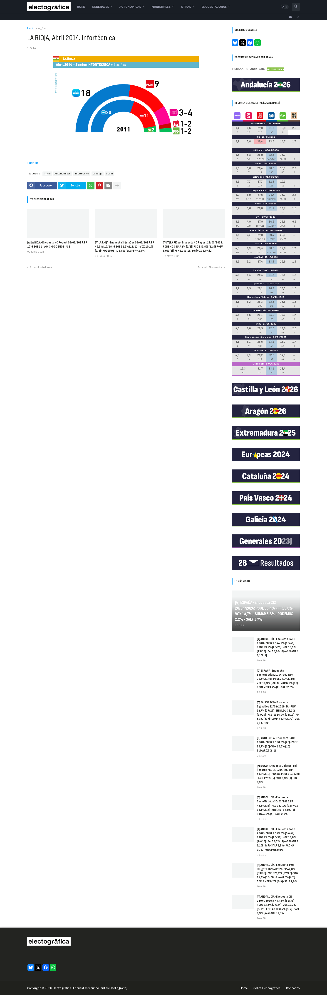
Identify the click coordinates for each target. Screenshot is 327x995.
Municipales (161, 7)
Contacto (293, 988)
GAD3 (258, 324)
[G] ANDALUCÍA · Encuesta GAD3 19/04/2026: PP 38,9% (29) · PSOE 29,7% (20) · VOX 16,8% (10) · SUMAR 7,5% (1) (277, 744)
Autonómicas (130, 7)
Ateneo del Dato (258, 230)
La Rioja (97, 173)
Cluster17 (258, 270)
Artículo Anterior (41, 267)
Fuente (32, 163)
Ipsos (258, 163)
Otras (186, 7)
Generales (100, 7)
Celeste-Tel (258, 310)
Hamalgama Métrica (258, 297)
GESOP (258, 243)
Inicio (31, 28)
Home (81, 7)
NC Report (258, 150)
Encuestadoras (214, 7)
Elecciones (259, 363)
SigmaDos (258, 177)
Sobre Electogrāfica (266, 988)
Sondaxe (258, 350)
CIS (258, 137)
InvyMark (258, 257)
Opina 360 (258, 283)
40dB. (258, 203)
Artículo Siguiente (210, 267)
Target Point (258, 190)
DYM (258, 217)
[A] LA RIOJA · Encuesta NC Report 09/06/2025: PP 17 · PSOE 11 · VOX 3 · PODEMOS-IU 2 (57, 244)
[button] (285, 7)
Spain (109, 173)
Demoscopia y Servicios (258, 337)
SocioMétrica (258, 123)
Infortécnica (81, 173)
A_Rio (42, 28)
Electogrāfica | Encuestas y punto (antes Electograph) (90, 988)
